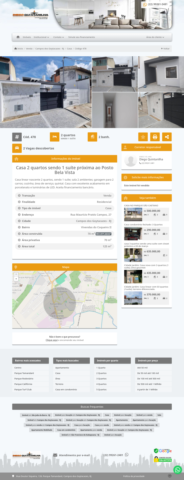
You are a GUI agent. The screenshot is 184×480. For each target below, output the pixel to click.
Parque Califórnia (23, 384)
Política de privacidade (133, 476)
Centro (17, 367)
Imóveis (27, 37)
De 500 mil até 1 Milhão (149, 384)
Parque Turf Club (23, 389)
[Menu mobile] (18, 37)
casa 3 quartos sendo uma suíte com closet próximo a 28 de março (146, 244)
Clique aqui (52, 340)
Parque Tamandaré (24, 373)
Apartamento (62, 367)
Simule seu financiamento (81, 37)
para (122, 415)
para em (77, 415)
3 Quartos (101, 378)
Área (57, 378)
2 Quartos (101, 373)
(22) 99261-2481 (158, 4)
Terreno (59, 384)
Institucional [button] (40, 37)
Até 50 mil (142, 367)
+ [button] (16, 274)
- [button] (16, 279)
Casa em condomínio (66, 389)
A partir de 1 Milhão (147, 389)
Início (18, 48)
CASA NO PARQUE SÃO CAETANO (141, 205)
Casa (69, 48)
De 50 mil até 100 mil (148, 373)
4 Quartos (101, 384)
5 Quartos (101, 389)
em (36, 415)
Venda (29, 48)
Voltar (165, 48)
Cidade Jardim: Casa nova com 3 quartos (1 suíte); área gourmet (146, 266)
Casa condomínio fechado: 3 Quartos (143, 224)
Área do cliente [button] (154, 37)
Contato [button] (57, 37)
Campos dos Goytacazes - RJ (49, 48)
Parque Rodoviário (23, 378)
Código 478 (81, 48)
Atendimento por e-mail (71, 455)
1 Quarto (100, 367)
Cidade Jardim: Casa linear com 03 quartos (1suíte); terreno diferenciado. (146, 288)
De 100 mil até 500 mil (148, 378)
